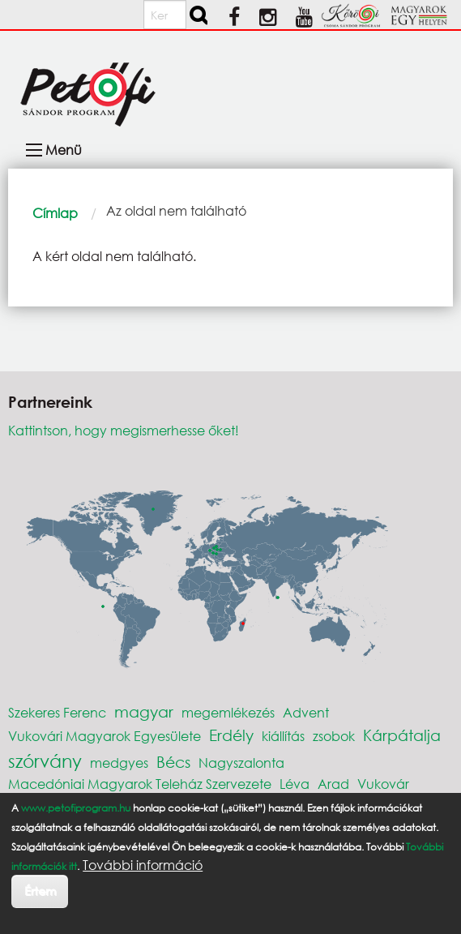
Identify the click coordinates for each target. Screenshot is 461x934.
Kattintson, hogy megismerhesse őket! (123, 430)
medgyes (119, 762)
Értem (40, 890)
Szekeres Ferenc (57, 712)
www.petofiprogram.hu (75, 808)
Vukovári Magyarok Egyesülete (104, 735)
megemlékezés (228, 712)
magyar (143, 711)
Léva (294, 783)
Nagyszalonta (241, 762)
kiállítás (283, 735)
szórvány (45, 761)
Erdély (231, 735)
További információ (143, 865)
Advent (306, 712)
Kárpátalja (402, 735)
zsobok (334, 735)
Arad (333, 783)
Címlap (55, 212)
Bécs (173, 761)
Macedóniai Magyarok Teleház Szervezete (139, 783)
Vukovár (383, 783)
